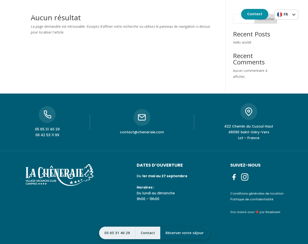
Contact (254, 14)
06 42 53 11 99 (224, 14)
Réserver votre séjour (185, 232)
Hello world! (242, 42)
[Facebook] (12, 14)
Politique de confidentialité (251, 199)
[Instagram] (21, 14)
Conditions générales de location (256, 193)
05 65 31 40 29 (195, 14)
